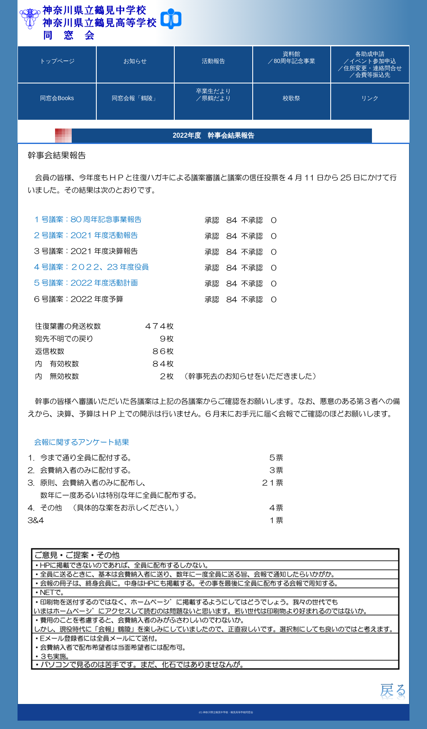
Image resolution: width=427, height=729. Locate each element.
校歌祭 (291, 105)
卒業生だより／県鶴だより (213, 101)
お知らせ (135, 68)
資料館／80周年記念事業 (291, 64)
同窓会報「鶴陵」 (135, 105)
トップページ (57, 68)
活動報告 (213, 68)
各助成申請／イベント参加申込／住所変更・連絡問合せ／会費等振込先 (370, 64)
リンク (370, 105)
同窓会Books (57, 105)
